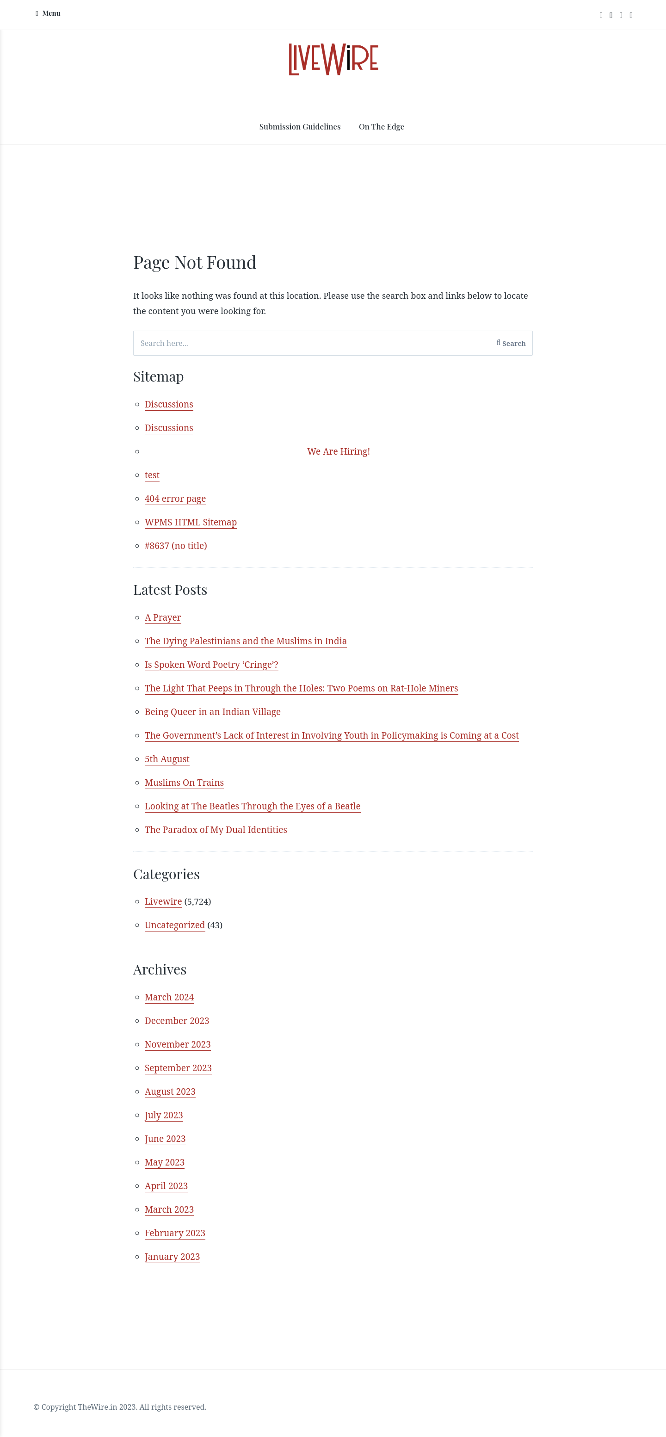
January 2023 (172, 1263)
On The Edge (381, 128)
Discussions (169, 407)
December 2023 (177, 1027)
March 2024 (169, 1004)
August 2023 (170, 1098)
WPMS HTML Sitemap (191, 525)
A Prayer (163, 622)
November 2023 (178, 1051)
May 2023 (165, 1169)
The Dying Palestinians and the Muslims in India (246, 646)
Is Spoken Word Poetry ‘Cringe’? (211, 669)
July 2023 (164, 1122)
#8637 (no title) (176, 549)
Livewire (163, 907)
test (152, 478)
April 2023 (166, 1192)
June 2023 (165, 1145)
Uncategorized (175, 931)
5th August (167, 764)
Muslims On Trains (184, 787)
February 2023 (175, 1239)
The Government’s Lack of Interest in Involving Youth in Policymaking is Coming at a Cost (332, 740)
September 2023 (178, 1074)
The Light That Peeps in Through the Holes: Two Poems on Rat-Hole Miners (301, 693)
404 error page (175, 502)
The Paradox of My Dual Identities (216, 834)
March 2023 (169, 1216)
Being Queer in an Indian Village (213, 716)
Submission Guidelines (300, 128)
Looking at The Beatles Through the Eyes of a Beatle (253, 811)
